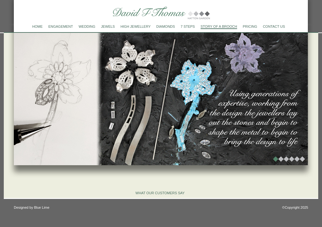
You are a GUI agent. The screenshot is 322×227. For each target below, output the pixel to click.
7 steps (187, 26)
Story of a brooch (219, 26)
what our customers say (160, 193)
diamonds (165, 26)
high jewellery (135, 26)
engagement (60, 26)
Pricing (250, 26)
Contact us (274, 26)
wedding (87, 26)
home (37, 26)
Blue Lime (41, 207)
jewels (108, 26)
